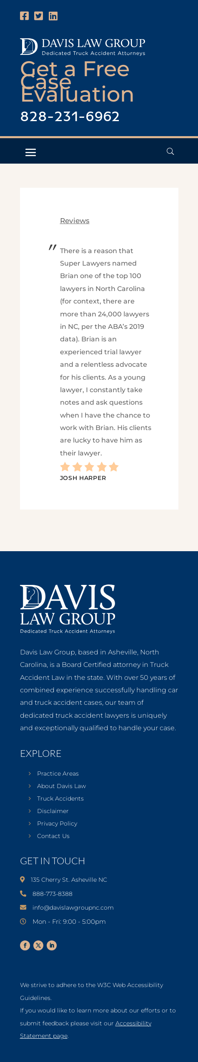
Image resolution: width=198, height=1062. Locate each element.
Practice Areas (58, 774)
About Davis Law (61, 786)
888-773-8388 (53, 894)
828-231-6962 (70, 117)
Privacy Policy (57, 824)
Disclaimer (53, 811)
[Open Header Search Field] (170, 151)
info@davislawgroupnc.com (73, 907)
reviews (75, 220)
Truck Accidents (60, 799)
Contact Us (53, 836)
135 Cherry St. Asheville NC (69, 879)
